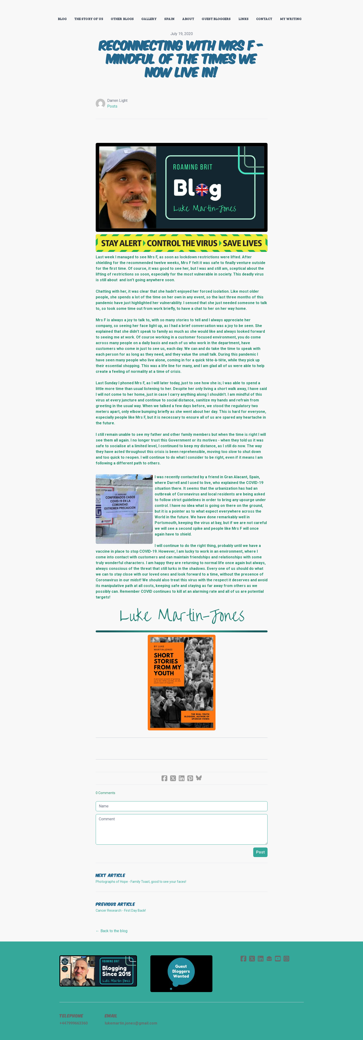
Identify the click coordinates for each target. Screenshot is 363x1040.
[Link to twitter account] (252, 958)
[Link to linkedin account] (260, 958)
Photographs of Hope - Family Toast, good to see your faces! (141, 882)
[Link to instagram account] (286, 958)
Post (260, 852)
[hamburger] (38, 7)
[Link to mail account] (269, 958)
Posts (112, 106)
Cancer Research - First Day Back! (121, 910)
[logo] (182, 8)
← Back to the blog (111, 931)
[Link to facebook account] (243, 958)
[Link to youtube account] (278, 958)
